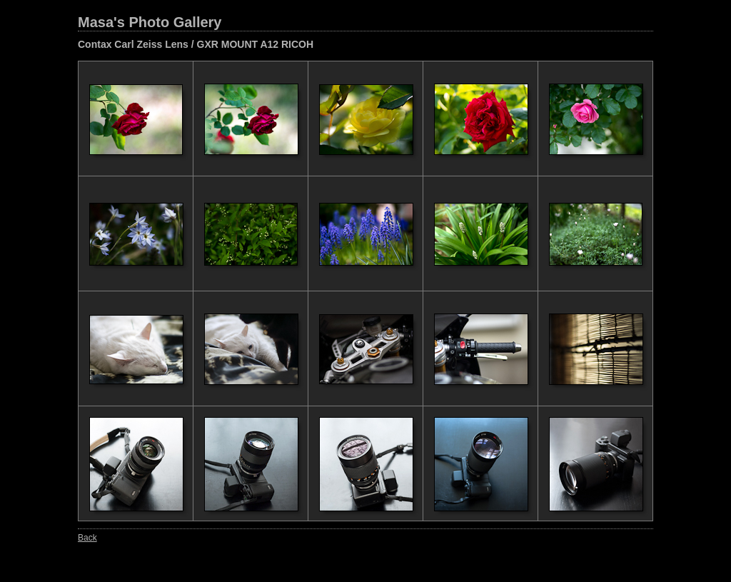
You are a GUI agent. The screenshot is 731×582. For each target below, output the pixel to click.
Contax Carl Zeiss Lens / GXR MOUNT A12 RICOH (195, 44)
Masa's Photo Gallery (150, 22)
